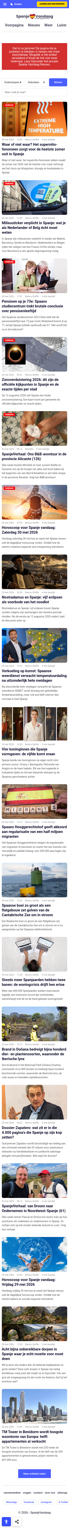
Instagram (46, 1502)
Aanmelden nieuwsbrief (52, 4)
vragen (27, 1492)
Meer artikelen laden (34, 1473)
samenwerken (12, 1492)
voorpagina (14, 25)
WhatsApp (11, 1502)
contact (38, 1492)
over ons (50, 1492)
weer (48, 25)
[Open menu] (5, 4)
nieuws (34, 25)
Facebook (29, 1502)
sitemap (62, 1492)
